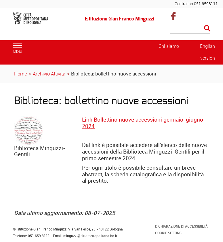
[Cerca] (190, 29)
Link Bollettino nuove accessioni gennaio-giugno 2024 (142, 123)
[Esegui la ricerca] (207, 28)
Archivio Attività (49, 73)
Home (20, 73)
